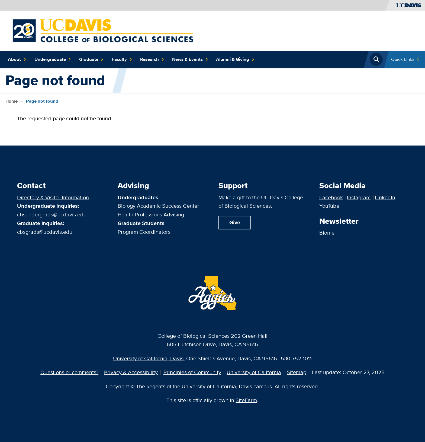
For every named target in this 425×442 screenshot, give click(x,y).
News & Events (190, 59)
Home (11, 101)
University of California (254, 372)
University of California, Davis (148, 358)
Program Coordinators (144, 232)
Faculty (122, 59)
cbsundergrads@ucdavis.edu (51, 214)
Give (234, 222)
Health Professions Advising (151, 214)
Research (152, 59)
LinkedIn (385, 197)
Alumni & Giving (235, 59)
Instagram (359, 197)
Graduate (91, 59)
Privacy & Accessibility (131, 372)
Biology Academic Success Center (158, 206)
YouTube (329, 206)
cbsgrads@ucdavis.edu (44, 232)
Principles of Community (192, 372)
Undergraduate (52, 59)
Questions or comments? (69, 372)
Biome (326, 232)
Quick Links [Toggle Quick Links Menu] (402, 59)
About (17, 59)
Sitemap (296, 372)
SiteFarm (246, 400)
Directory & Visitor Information (53, 197)
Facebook (331, 197)
